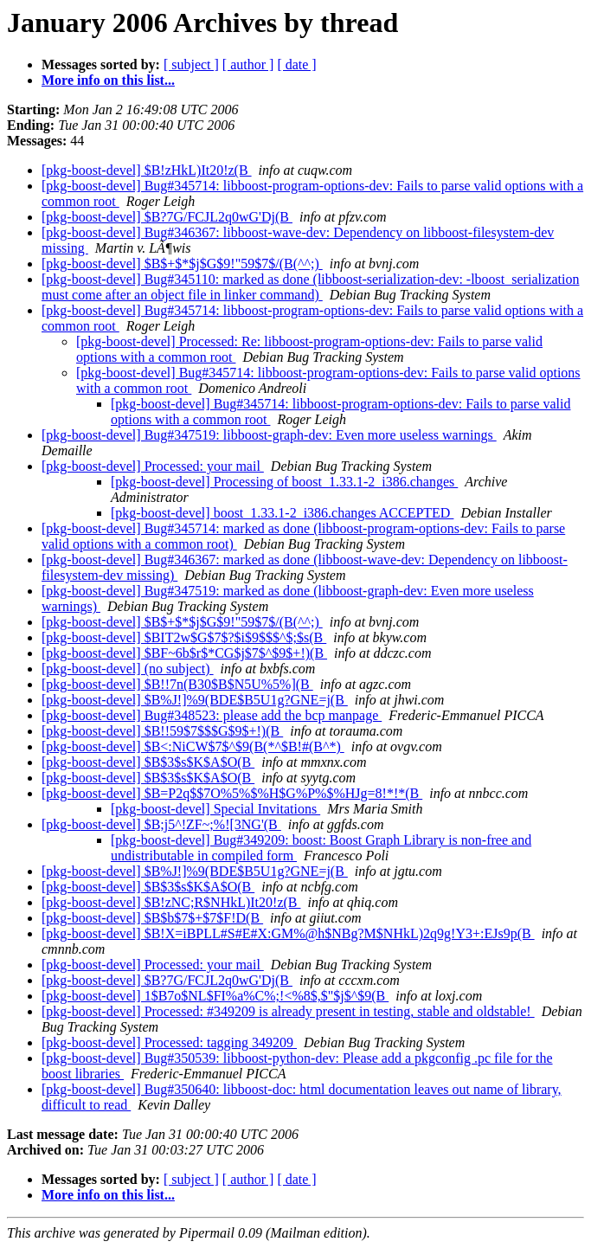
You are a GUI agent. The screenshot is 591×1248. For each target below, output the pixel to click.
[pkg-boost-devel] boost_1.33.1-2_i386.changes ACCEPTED (282, 512)
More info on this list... (108, 80)
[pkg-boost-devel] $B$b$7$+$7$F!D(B (152, 917)
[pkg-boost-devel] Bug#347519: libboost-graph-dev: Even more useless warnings (269, 435)
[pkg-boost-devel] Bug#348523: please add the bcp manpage (212, 715)
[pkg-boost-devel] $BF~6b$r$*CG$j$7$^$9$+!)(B (184, 653)
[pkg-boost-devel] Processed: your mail (153, 466)
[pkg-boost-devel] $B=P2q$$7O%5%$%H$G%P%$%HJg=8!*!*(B (232, 793)
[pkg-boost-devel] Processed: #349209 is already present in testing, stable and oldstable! (288, 1011)
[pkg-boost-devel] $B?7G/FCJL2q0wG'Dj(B (167, 216)
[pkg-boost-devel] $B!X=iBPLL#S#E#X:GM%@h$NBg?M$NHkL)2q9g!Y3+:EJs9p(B (288, 933)
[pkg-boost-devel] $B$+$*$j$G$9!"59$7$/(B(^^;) (182, 263)
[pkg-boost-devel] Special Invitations (215, 808)
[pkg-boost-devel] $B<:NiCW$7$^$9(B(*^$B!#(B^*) (193, 746)
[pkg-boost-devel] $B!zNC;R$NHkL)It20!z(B (171, 902)
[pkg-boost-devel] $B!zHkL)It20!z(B (147, 170)
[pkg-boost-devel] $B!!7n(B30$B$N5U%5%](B (177, 684)
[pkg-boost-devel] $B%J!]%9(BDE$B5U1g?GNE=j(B (195, 699)
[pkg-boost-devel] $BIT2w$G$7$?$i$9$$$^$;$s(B (184, 637)
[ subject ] (191, 64)
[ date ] (296, 64)
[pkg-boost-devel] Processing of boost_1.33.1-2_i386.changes (284, 481)
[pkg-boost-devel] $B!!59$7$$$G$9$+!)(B (162, 731)
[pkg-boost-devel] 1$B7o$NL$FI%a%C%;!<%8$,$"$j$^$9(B (215, 995)
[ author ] (248, 64)
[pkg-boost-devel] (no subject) (128, 668)
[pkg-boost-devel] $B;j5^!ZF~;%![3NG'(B (161, 824)
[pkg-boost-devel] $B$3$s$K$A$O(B (148, 762)
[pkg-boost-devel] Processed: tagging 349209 (169, 1042)
